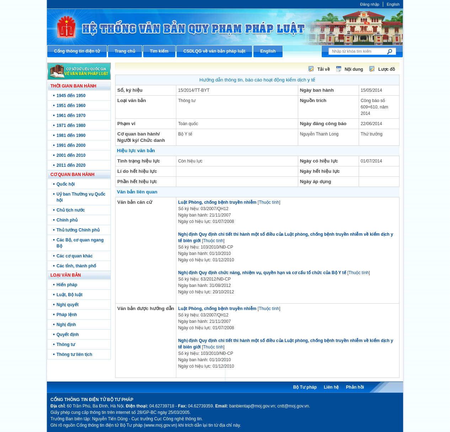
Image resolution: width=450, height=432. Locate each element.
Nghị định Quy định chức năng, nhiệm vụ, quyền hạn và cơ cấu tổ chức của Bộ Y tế (262, 272)
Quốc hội (66, 184)
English (393, 4)
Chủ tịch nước (71, 210)
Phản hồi (355, 387)
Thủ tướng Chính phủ (78, 230)
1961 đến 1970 (71, 115)
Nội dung (354, 69)
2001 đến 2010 (71, 155)
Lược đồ (386, 69)
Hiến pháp (67, 284)
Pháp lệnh (67, 314)
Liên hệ (331, 387)
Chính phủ (67, 220)
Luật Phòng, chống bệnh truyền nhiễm (217, 202)
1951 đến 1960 (71, 105)
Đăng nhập (369, 4)
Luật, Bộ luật (69, 294)
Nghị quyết (68, 304)
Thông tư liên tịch (74, 354)
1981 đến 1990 (71, 135)
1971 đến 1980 (71, 125)
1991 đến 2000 (71, 145)
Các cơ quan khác (75, 256)
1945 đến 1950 (71, 95)
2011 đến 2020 (71, 165)
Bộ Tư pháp (305, 387)
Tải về (323, 69)
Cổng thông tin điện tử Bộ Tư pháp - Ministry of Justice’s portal (225, 27)
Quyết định (68, 334)
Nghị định (66, 324)
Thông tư (66, 344)
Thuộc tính (269, 202)
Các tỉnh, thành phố (76, 265)
